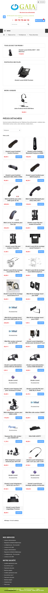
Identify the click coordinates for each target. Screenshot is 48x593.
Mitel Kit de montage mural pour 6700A (35, 318)
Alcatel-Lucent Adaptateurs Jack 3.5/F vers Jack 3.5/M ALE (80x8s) (34, 461)
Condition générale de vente (10, 563)
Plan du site (7, 584)
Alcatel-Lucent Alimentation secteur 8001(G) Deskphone (13, 365)
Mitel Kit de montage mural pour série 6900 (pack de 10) (13, 318)
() (39, 20)
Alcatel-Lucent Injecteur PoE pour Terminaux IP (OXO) (13, 389)
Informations (8, 535)
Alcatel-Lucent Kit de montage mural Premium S (35, 247)
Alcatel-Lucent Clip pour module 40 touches (34, 223)
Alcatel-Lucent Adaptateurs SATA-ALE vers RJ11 (13, 484)
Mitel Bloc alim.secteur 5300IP (35, 412)
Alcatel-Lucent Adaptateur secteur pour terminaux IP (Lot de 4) (35, 342)
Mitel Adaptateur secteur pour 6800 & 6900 (13, 413)
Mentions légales (8, 570)
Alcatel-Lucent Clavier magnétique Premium (13, 508)
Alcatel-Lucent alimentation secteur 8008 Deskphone (35, 365)
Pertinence (6, 130)
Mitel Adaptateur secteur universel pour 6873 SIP (13, 460)
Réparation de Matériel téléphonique (12, 542)
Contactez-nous (8, 582)
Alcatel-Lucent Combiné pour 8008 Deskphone (35, 176)
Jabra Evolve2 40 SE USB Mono (24, 108)
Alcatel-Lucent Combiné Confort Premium (13, 152)
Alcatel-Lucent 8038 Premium (24, 80)
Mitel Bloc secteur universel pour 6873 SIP (13, 342)
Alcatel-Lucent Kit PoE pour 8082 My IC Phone (35, 389)
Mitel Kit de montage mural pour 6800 (35, 294)
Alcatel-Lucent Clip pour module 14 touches (13, 247)
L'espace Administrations (10, 540)
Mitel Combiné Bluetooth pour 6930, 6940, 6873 (35, 199)
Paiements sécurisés (9, 568)
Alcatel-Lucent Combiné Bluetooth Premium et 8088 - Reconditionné (35, 153)
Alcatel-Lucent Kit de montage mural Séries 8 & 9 (13, 294)
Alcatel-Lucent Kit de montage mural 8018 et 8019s (13, 271)
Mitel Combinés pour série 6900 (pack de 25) (13, 199)
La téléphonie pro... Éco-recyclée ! (12, 545)
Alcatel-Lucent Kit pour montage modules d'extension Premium (35, 485)
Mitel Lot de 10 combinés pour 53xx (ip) (13, 223)
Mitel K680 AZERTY (35, 436)
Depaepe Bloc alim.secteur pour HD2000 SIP (13, 437)
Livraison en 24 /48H (9, 547)
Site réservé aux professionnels (27, 12)
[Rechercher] (20, 24)
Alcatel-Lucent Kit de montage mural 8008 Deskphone (35, 271)
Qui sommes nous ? (8, 565)
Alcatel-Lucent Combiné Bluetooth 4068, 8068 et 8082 (13, 176)
